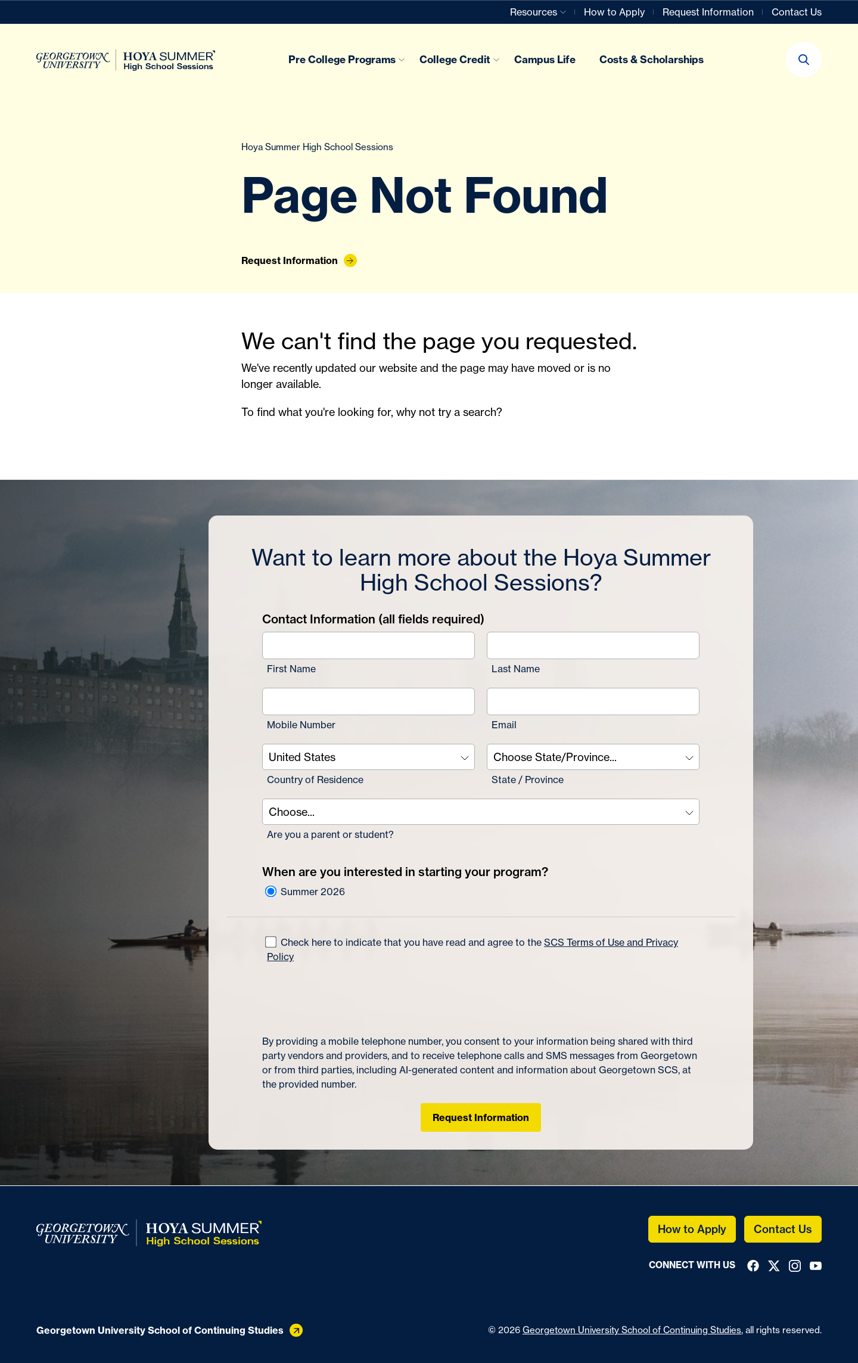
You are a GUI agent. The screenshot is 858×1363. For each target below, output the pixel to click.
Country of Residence (315, 779)
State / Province (528, 779)
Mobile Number (301, 725)
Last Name (516, 669)
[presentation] (352, 999)
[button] (804, 59)
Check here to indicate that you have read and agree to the (471, 949)
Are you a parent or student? (330, 834)
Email (504, 725)
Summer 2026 (305, 892)
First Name (291, 669)
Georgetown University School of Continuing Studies (632, 1330)
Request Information (481, 1117)
